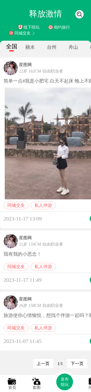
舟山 (73, 47)
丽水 (30, 47)
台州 (51, 47)
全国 (11, 46)
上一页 (43, 363)
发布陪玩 (65, 382)
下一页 (77, 363)
